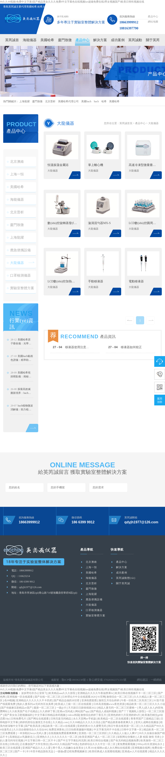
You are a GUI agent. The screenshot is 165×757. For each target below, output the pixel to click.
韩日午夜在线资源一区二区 (124, 725)
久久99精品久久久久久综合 (85, 722)
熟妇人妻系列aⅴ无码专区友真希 (35, 704)
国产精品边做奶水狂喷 (67, 700)
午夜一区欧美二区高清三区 (137, 700)
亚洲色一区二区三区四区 (93, 733)
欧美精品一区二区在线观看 (113, 718)
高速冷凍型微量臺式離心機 (143, 165)
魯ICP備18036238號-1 (73, 679)
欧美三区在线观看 (10, 747)
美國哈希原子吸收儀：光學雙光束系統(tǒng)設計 (21, 356)
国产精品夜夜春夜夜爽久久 (118, 722)
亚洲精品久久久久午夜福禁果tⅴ (95, 693)
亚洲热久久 (43, 736)
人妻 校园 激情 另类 (148, 736)
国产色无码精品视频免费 (124, 740)
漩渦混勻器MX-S (99, 223)
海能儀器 (30, 40)
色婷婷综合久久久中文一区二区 (97, 744)
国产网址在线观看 (38, 718)
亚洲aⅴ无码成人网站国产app (73, 711)
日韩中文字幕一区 (131, 729)
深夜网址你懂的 (126, 736)
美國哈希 (47, 40)
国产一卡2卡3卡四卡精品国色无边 (34, 751)
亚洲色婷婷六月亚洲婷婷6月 (124, 714)
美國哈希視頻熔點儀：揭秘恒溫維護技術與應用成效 (21, 389)
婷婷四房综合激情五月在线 (35, 722)
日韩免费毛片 (19, 718)
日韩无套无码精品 (61, 718)
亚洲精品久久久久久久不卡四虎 (34, 700)
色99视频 (9, 700)
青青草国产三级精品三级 (145, 718)
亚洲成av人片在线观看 (135, 751)
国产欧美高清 (33, 725)
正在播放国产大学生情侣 (34, 744)
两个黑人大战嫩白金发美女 (68, 747)
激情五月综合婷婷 (109, 700)
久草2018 (90, 747)
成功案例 (118, 40)
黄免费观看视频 (126, 744)
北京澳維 (15, 169)
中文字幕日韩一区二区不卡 (41, 740)
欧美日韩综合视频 (98, 740)
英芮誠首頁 (125, 123)
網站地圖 (153, 21)
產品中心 (153, 16)
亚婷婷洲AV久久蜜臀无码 (92, 725)
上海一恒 (15, 181)
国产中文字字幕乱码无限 (72, 740)
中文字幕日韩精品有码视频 (50, 714)
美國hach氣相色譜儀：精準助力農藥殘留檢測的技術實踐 (22, 373)
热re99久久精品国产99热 (64, 744)
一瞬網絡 (156, 679)
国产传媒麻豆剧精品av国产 (16, 707)
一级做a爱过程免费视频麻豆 (71, 751)
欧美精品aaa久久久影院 (62, 693)
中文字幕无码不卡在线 (107, 729)
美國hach (86, 101)
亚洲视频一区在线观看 (20, 696)
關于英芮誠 (123, 583)
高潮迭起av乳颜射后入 (22, 736)
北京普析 (50, 101)
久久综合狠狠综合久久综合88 (30, 729)
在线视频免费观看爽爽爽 (62, 733)
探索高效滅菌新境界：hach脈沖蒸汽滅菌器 (21, 406)
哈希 (104, 101)
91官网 (101, 696)
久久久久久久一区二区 (65, 736)
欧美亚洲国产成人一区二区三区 (97, 736)
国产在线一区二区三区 (48, 696)
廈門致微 (65, 40)
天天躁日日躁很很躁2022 (82, 707)
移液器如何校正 (125, 361)
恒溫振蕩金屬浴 (58, 165)
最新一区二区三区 (44, 707)
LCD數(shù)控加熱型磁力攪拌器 (62, 281)
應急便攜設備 (19, 257)
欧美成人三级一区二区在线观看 (73, 704)
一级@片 (61, 707)
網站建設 (144, 679)
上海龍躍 (24, 101)
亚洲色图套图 (89, 700)
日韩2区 (13, 744)
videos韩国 (73, 714)
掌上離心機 (95, 165)
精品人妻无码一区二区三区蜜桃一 (118, 707)
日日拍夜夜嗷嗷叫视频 (79, 729)
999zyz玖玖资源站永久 (150, 744)
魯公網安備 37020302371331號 (103, 679)
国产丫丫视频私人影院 (132, 711)
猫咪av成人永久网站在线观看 (114, 747)
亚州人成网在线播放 (147, 722)
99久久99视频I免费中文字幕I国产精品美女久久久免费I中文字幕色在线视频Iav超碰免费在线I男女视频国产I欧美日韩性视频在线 (72, 1)
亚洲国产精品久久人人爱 (36, 747)
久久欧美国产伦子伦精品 (23, 711)
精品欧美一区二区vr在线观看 (59, 725)
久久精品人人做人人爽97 (123, 733)
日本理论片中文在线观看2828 (79, 696)
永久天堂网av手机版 (85, 718)
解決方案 (100, 40)
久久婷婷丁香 (48, 711)
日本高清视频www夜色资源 (109, 704)
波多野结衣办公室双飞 (34, 693)
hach (96, 101)
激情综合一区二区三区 (119, 696)
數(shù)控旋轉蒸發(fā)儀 (62, 223)
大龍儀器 (15, 270)
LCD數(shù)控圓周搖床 (143, 223)
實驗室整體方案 (20, 295)
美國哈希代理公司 (68, 101)
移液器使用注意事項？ (74, 361)
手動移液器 (95, 281)
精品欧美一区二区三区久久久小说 (145, 704)
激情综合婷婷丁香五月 (93, 714)
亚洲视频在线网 (141, 747)
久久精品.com (61, 722)
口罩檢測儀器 (19, 282)
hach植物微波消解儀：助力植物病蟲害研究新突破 (22, 422)
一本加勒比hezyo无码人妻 (32, 733)
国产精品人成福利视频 (104, 711)
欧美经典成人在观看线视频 (105, 751)
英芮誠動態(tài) (125, 577)
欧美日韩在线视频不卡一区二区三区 (136, 693)
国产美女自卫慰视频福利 (18, 714)
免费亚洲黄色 (57, 729)
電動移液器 (136, 281)
